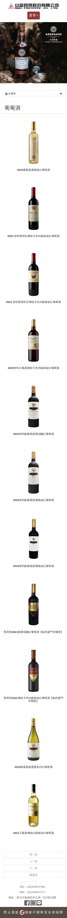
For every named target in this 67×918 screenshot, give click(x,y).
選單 (33, 15)
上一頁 (33, 861)
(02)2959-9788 (36, 886)
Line (39, 903)
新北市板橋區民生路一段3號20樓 (36, 897)
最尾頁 (33, 874)
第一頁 (33, 854)
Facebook (27, 903)
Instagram (33, 903)
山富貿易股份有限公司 (33, 6)
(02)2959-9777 (36, 892)
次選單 (33, 93)
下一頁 (33, 868)
